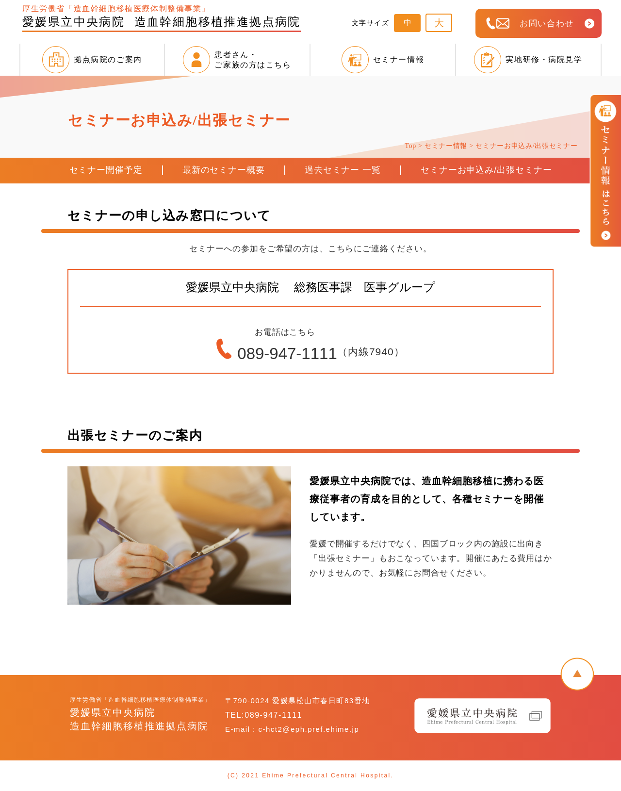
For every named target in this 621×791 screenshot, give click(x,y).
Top (411, 145)
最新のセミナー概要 (223, 170)
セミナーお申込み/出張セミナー (486, 170)
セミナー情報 (446, 145)
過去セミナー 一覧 (343, 170)
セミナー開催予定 (106, 170)
